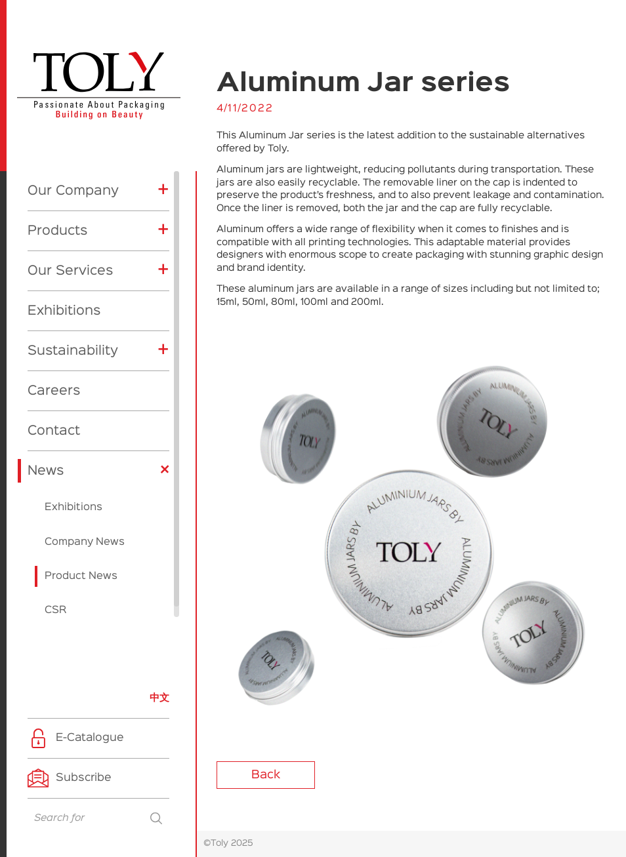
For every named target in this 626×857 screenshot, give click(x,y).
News (46, 460)
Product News (81, 565)
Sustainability (73, 340)
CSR (55, 600)
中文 (159, 698)
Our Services (70, 260)
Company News (85, 531)
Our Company (73, 180)
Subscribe (84, 778)
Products (57, 220)
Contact (54, 420)
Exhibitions (64, 300)
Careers (54, 380)
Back (265, 775)
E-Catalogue (90, 738)
